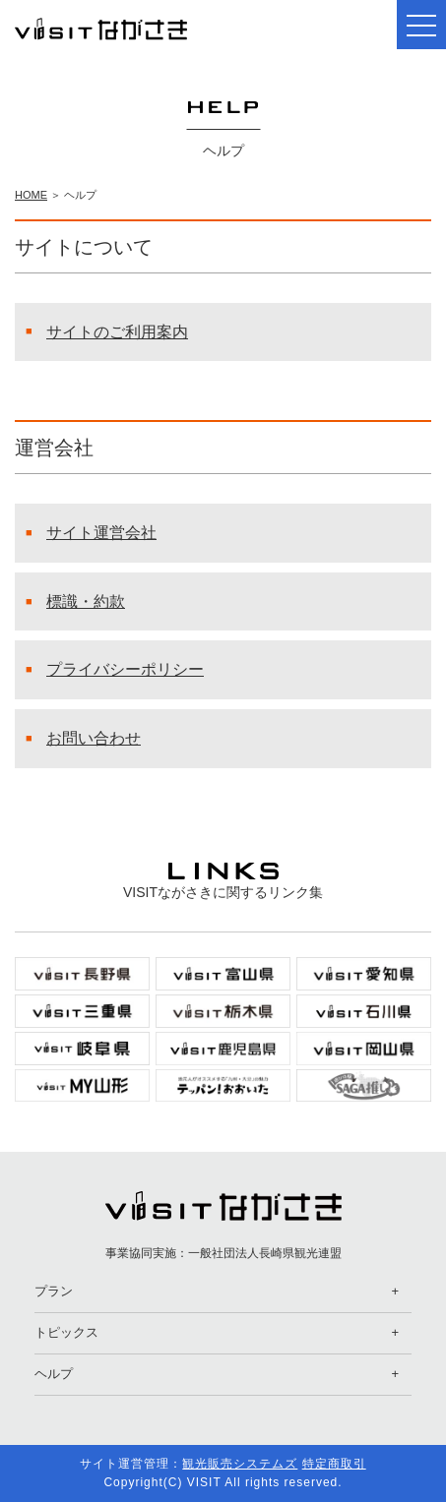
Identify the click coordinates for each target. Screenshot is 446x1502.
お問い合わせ (93, 738)
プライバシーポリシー (125, 669)
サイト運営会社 (101, 532)
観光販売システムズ (239, 1464)
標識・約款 (85, 601)
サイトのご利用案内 (117, 332)
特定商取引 (334, 1464)
